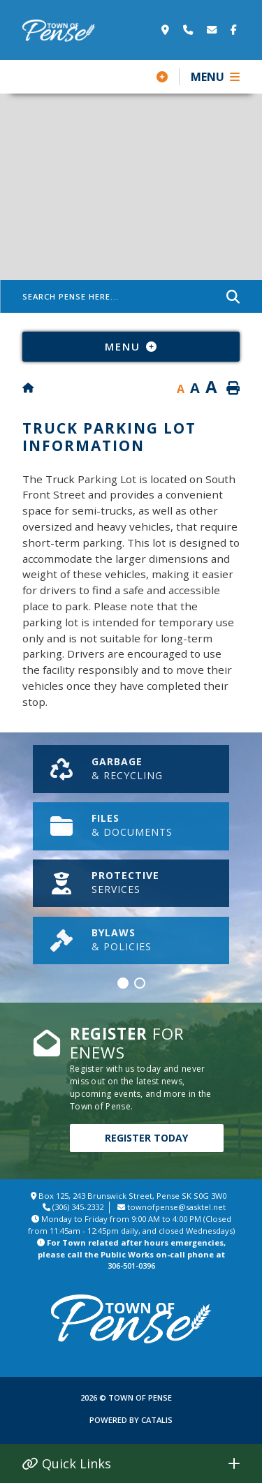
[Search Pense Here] (131, 296)
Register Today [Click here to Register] (146, 1137)
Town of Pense (59, 31)
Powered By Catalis (131, 1420)
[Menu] (215, 76)
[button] (123, 983)
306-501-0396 (131, 1265)
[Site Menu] (131, 346)
